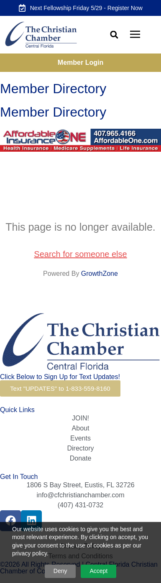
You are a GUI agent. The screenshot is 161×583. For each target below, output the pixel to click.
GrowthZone (99, 273)
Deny (60, 571)
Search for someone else (80, 254)
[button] (113, 34)
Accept (98, 571)
